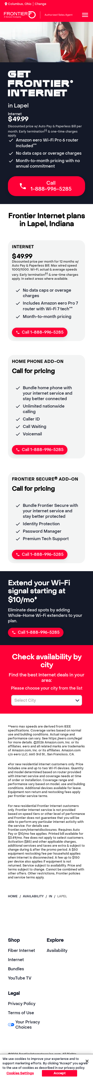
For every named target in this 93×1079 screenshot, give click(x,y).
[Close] (87, 1061)
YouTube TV (19, 978)
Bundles (16, 969)
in (50, 896)
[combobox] (41, 700)
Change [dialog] (40, 4)
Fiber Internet (21, 950)
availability (33, 896)
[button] (77, 700)
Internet (16, 959)
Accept (60, 1073)
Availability (57, 950)
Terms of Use (21, 1012)
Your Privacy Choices (24, 1024)
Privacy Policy (21, 1003)
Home (13, 896)
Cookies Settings (20, 1073)
